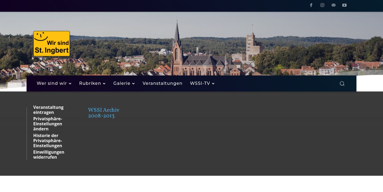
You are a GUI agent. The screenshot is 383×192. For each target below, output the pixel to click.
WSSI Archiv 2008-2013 (103, 113)
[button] (342, 83)
